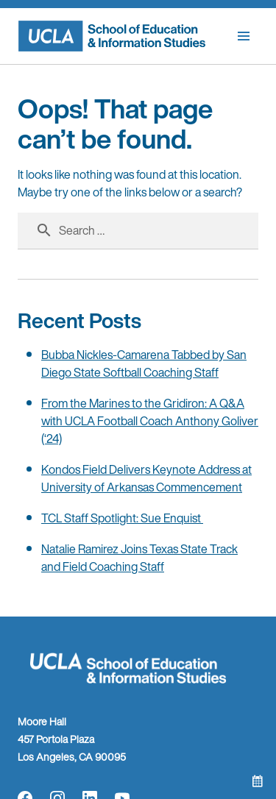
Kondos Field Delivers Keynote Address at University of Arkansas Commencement (146, 478)
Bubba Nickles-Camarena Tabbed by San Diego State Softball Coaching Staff (144, 363)
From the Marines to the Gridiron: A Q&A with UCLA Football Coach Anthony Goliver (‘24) (149, 420)
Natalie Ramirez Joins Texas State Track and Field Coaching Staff (139, 557)
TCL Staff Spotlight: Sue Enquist (122, 518)
